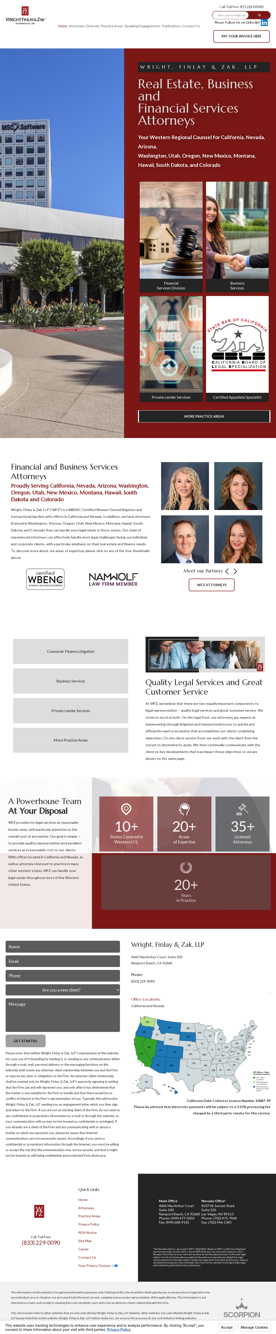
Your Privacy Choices (98, 1265)
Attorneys (86, 1208)
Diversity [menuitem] (93, 26)
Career (83, 1249)
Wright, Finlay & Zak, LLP (167, 945)
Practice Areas (89, 1216)
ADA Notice (87, 1232)
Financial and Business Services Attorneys (64, 471)
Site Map (85, 1241)
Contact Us (87, 1257)
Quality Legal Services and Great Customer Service (204, 687)
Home (83, 1200)
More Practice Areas (204, 416)
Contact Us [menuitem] (191, 26)
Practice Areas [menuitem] (112, 26)
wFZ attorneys (212, 585)
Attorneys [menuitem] (77, 26)
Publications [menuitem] (171, 26)
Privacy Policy (88, 1224)
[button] (227, 571)
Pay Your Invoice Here (241, 36)
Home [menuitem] (62, 26)
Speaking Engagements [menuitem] (142, 26)
